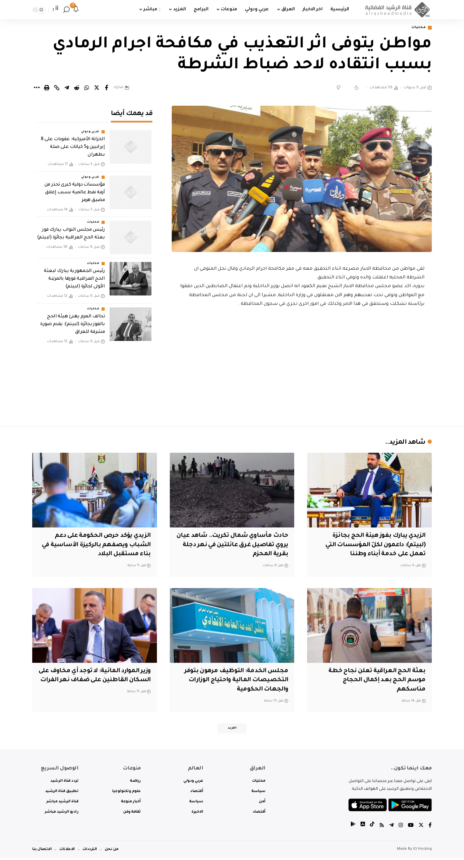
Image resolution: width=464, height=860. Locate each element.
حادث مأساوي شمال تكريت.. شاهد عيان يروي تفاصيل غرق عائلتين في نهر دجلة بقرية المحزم (233, 545)
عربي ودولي (90, 127)
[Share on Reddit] (76, 88)
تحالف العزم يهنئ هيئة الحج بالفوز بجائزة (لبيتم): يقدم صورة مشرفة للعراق (72, 320)
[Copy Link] (56, 88)
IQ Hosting (422, 851)
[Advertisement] (301, 365)
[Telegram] (391, 827)
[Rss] (381, 827)
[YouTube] (411, 827)
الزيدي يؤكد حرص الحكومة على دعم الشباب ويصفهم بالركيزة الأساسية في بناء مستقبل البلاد (95, 545)
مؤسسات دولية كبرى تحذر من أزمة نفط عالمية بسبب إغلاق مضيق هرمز (74, 188)
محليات (417, 28)
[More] (36, 88)
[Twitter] (421, 827)
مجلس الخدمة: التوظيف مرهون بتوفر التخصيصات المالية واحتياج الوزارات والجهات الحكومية (235, 680)
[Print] (46, 88)
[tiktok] (372, 827)
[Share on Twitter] (96, 88)
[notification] (76, 9)
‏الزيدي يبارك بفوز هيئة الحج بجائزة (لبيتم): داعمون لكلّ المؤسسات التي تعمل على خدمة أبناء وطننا (374, 545)
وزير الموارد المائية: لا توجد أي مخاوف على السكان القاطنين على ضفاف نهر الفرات (98, 680)
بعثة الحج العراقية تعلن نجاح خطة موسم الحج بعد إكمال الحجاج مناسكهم (376, 680)
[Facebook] (430, 827)
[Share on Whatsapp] (86, 88)
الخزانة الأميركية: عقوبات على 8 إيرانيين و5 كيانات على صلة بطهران (73, 143)
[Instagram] (401, 827)
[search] (66, 9)
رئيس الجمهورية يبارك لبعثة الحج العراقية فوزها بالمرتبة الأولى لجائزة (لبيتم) (74, 274)
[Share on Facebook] (106, 88)
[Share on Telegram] (66, 88)
